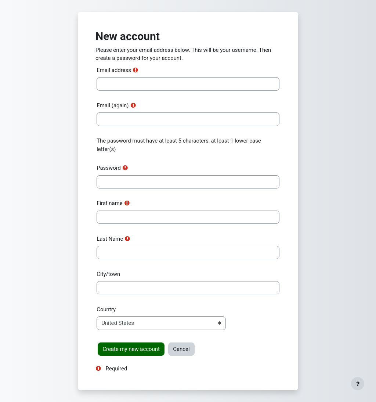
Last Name (110, 239)
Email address (114, 70)
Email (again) (113, 105)
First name (110, 203)
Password (109, 168)
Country (106, 309)
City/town (108, 274)
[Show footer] (357, 383)
